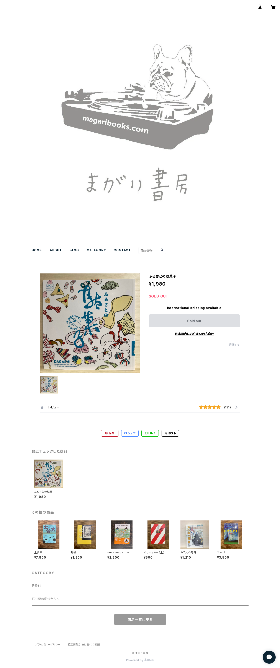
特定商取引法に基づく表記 (84, 644)
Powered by (140, 660)
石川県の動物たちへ (46, 599)
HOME (37, 250)
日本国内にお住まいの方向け (194, 334)
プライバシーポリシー (48, 644)
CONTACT (122, 250)
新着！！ (36, 585)
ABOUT (56, 250)
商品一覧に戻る (140, 620)
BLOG (74, 250)
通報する (234, 344)
